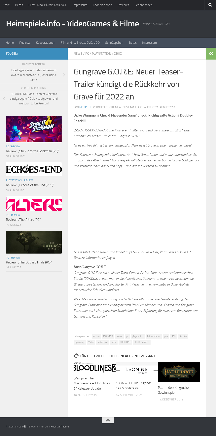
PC (87, 53)
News (78, 53)
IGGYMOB (108, 336)
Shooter (183, 336)
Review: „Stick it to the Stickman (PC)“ (32, 151)
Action (96, 336)
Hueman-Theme (60, 426)
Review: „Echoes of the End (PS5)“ (30, 185)
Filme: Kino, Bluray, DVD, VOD (47, 5)
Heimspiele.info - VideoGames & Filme (72, 24)
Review (15, 146)
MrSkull (85, 107)
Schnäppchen (143, 5)
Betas (19, 5)
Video (91, 342)
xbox (114, 342)
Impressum (80, 5)
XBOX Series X (142, 342)
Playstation (101, 53)
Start (6, 5)
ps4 (166, 336)
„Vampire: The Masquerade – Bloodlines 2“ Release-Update (92, 383)
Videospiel (103, 342)
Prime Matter (153, 336)
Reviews (123, 5)
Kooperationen (102, 5)
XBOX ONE (125, 342)
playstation (137, 336)
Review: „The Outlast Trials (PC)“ (29, 262)
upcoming (80, 342)
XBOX (118, 53)
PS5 (174, 336)
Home (10, 42)
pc (127, 336)
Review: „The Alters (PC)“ (23, 220)
